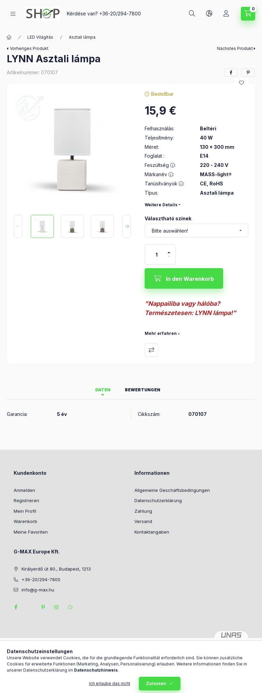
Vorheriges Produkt (29, 48)
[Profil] (226, 14)
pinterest (43, 607)
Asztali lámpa (82, 37)
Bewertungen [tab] (142, 389)
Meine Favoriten (31, 532)
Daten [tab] (103, 389)
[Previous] (18, 226)
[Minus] (169, 259)
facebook (16, 607)
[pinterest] (248, 72)
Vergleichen (151, 350)
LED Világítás (40, 37)
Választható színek (168, 218)
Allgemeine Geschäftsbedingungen (172, 490)
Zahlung (143, 511)
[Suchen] (192, 14)
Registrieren (26, 500)
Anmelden (24, 490)
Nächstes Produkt (235, 48)
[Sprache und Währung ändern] (209, 14)
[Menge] (156, 254)
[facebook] (231, 72)
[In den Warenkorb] (184, 278)
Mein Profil (25, 511)
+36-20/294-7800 (120, 13)
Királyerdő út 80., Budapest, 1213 (56, 569)
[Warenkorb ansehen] (248, 14)
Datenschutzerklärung (158, 500)
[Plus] (169, 249)
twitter (29, 607)
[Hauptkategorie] (9, 37)
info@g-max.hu (37, 589)
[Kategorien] (13, 14)
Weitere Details (161, 204)
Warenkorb (25, 521)
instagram (56, 607)
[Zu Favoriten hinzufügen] (241, 83)
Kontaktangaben (151, 532)
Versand (143, 521)
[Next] (126, 226)
